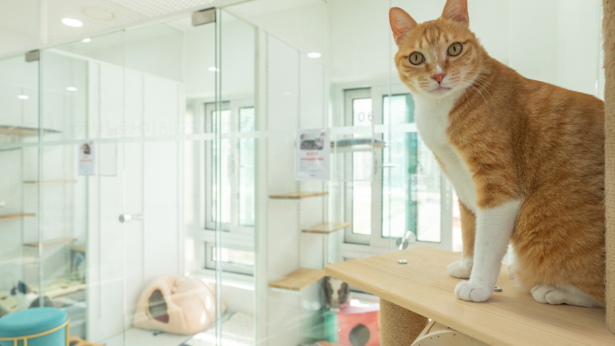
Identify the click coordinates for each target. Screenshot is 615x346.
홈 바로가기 (53, 243)
